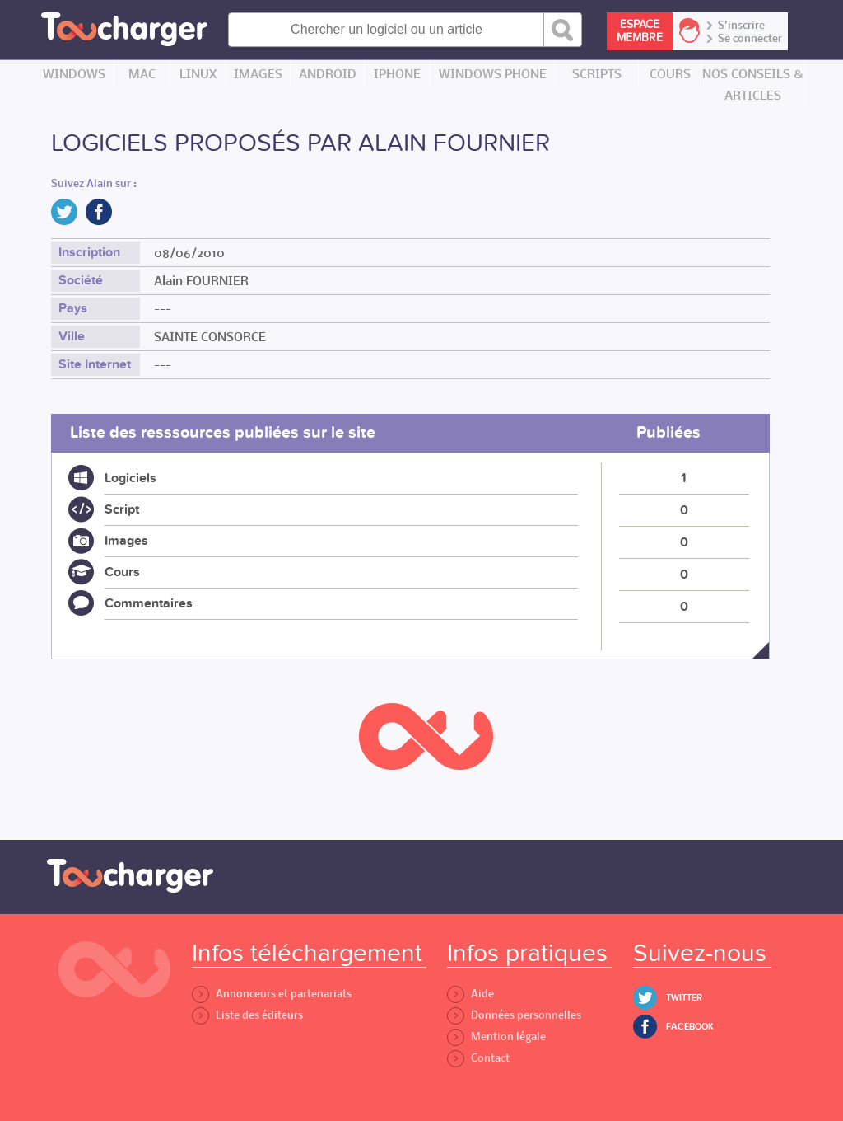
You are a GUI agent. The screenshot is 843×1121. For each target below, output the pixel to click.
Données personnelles (514, 1015)
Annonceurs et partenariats (272, 993)
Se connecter (750, 38)
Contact (478, 1058)
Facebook (690, 1026)
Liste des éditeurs (247, 1015)
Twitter (684, 997)
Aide (470, 993)
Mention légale (496, 1036)
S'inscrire (741, 25)
